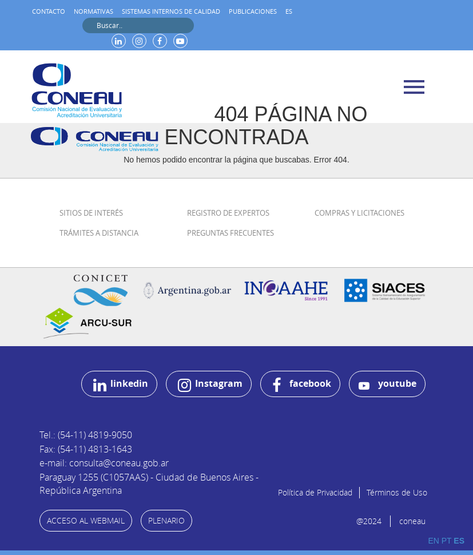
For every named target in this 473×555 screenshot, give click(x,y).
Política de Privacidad (315, 492)
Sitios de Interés (91, 213)
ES (288, 11)
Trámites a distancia (98, 233)
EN (433, 540)
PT (447, 540)
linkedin (120, 385)
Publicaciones (253, 11)
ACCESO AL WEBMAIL (86, 520)
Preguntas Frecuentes (230, 233)
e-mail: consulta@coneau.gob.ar (104, 463)
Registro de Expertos (228, 213)
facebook (301, 385)
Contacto (48, 11)
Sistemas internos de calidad (171, 11)
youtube (387, 384)
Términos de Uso (397, 492)
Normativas (93, 11)
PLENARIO (166, 520)
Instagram (210, 385)
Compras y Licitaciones (359, 213)
